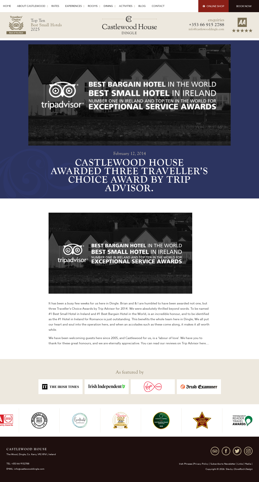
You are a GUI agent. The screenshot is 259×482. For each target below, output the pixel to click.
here (203, 343)
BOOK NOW (244, 6)
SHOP (213, 6)
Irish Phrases (185, 464)
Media (248, 464)
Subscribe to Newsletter (222, 464)
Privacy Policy (201, 464)
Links (240, 464)
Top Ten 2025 (46, 25)
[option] (60, 386)
